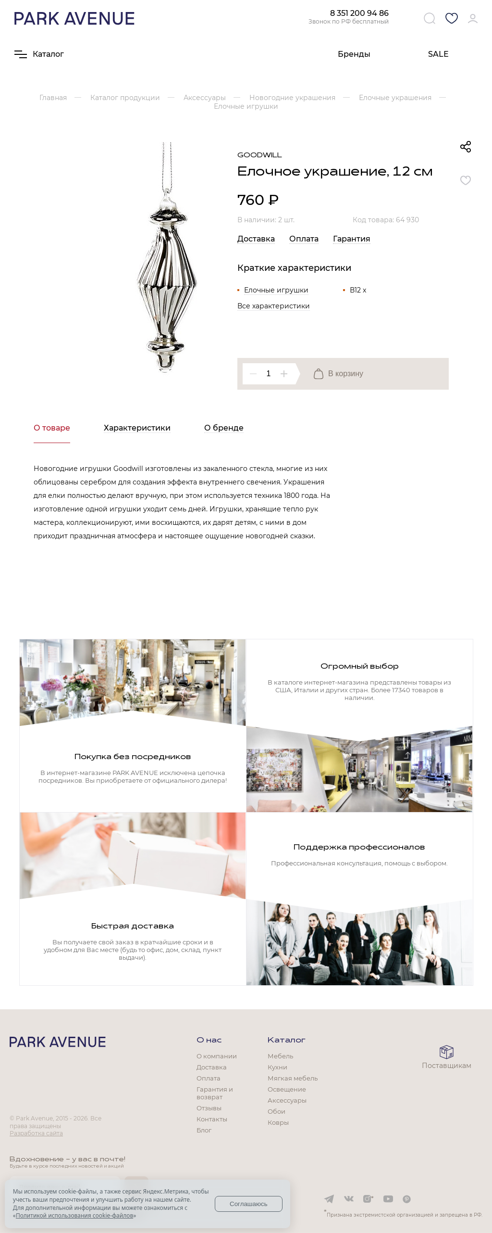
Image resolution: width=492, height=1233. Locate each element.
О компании (217, 1056)
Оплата (304, 238)
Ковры (278, 1122)
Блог (204, 1130)
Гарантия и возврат (215, 1093)
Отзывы (209, 1108)
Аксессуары (287, 1100)
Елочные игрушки (276, 290)
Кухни (277, 1067)
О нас (209, 1040)
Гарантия (351, 238)
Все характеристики (273, 306)
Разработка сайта (36, 1133)
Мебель (280, 1056)
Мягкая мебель (293, 1078)
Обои (276, 1111)
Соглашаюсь (249, 1204)
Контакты (212, 1119)
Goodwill (259, 155)
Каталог (287, 1040)
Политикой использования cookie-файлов (74, 1215)
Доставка (256, 238)
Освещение (287, 1089)
